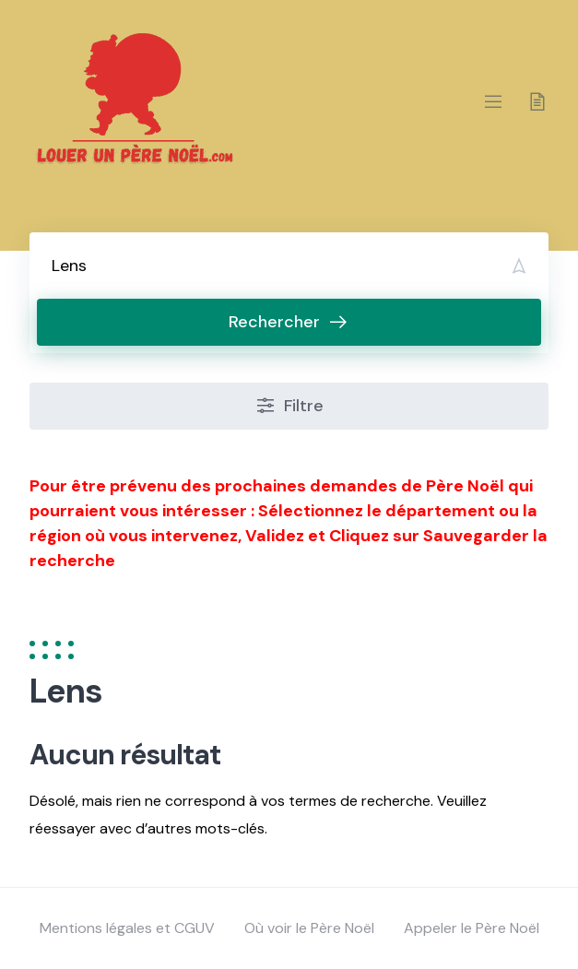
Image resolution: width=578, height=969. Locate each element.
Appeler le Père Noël (471, 928)
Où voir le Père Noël (309, 928)
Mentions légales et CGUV (127, 928)
